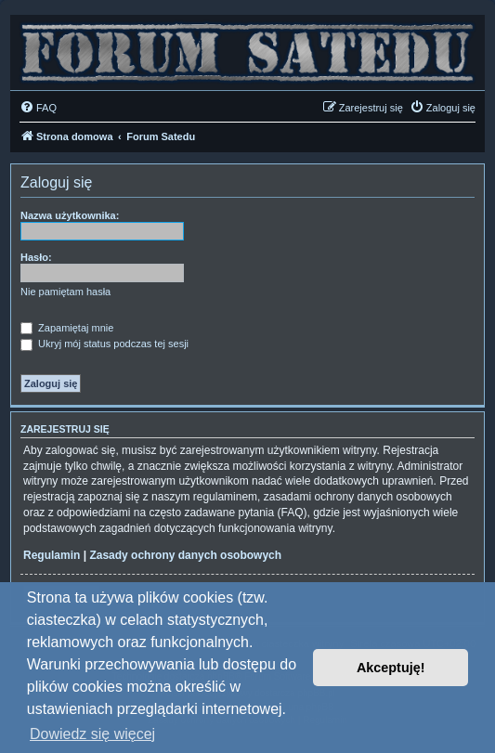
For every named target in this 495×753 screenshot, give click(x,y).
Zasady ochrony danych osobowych (185, 555)
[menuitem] (38, 108)
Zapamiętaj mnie (66, 327)
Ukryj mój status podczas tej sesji (104, 343)
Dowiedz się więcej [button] (92, 734)
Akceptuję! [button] (391, 667)
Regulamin (51, 555)
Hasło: (36, 257)
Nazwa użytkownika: (69, 215)
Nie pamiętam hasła (65, 291)
